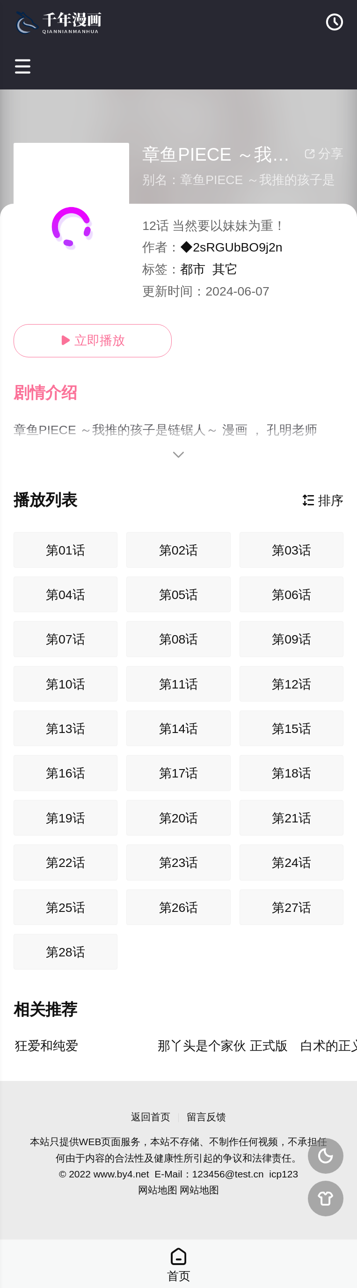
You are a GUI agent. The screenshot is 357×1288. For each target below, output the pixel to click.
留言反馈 (206, 1116)
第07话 (65, 639)
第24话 (291, 863)
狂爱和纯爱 (46, 1046)
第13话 (65, 729)
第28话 (65, 952)
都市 (192, 269)
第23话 (178, 863)
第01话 (65, 550)
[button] (54, 393)
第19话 (65, 818)
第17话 (178, 773)
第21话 (291, 818)
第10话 (65, 684)
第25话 (65, 908)
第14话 (178, 729)
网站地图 (157, 1189)
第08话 (178, 639)
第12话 (291, 684)
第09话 (291, 639)
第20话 (178, 818)
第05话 (178, 595)
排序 (322, 501)
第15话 (291, 729)
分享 (323, 154)
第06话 (291, 595)
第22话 (65, 863)
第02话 (178, 550)
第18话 (291, 773)
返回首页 (150, 1116)
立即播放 (92, 340)
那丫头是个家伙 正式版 (222, 1046)
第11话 (178, 684)
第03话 (291, 550)
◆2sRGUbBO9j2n (231, 247)
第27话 (291, 908)
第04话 (65, 595)
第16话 (65, 773)
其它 (225, 269)
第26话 (178, 908)
